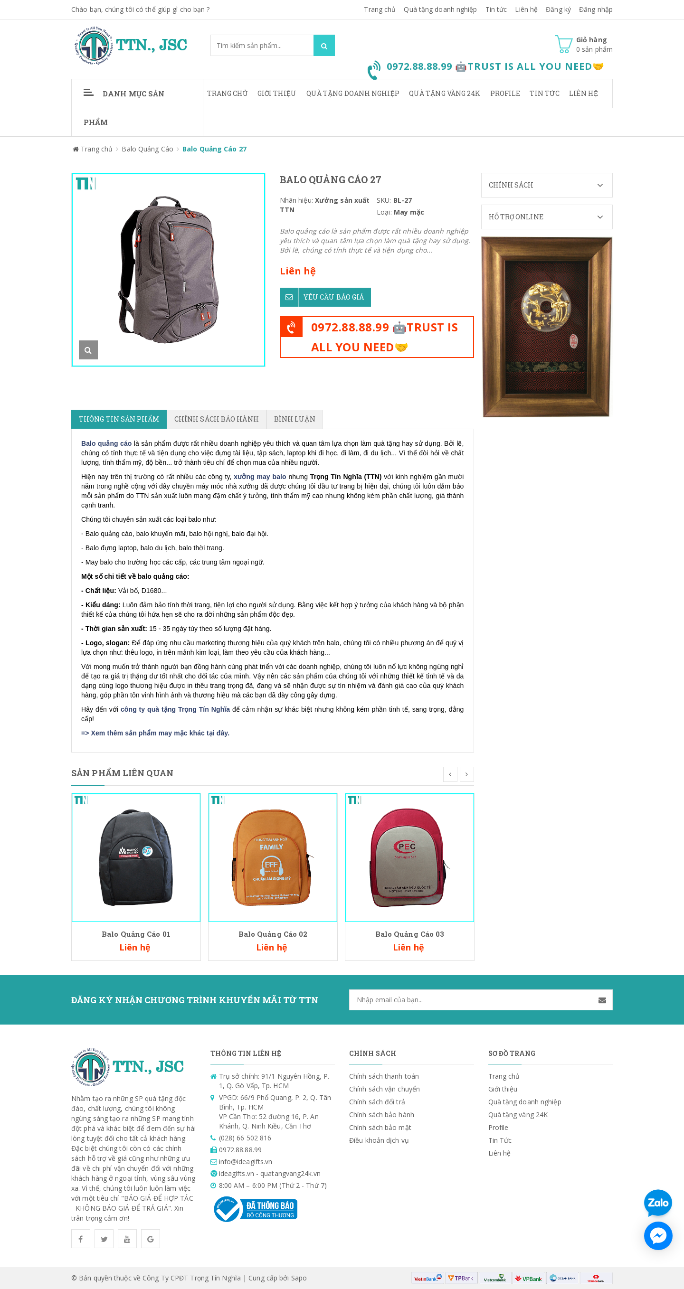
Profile (505, 93)
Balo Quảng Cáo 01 (136, 934)
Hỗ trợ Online (551, 217)
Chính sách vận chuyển (384, 1088)
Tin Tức (545, 93)
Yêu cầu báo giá (322, 297)
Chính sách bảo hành (381, 1114)
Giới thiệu (277, 93)
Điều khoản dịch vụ (379, 1140)
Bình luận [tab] (294, 418)
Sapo (299, 1277)
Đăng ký (558, 9)
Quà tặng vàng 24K (445, 93)
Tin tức (496, 9)
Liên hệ (526, 9)
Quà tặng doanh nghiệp (440, 9)
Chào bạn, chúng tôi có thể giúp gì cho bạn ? (140, 9)
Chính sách (551, 185)
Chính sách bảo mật (380, 1127)
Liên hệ (583, 93)
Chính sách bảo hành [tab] (216, 418)
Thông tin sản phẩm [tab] (119, 418)
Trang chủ (227, 93)
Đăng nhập (596, 9)
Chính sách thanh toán (384, 1076)
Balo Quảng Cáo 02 (273, 934)
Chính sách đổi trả (377, 1101)
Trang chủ (380, 9)
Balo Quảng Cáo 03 (410, 934)
